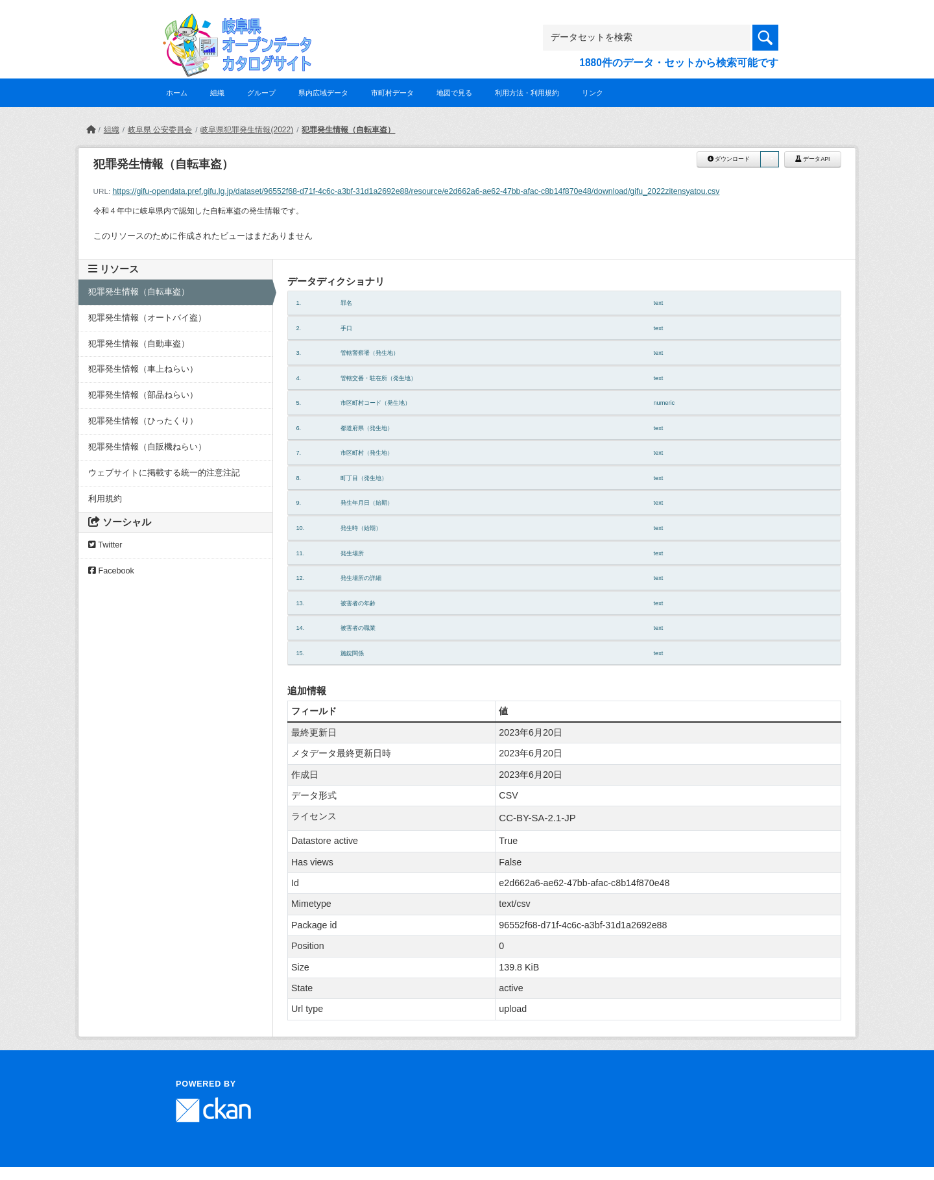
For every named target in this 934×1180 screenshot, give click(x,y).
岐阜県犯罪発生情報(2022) (246, 129)
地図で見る (454, 93)
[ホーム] (90, 129)
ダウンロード (729, 159)
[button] (769, 159)
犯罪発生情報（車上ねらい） (143, 369)
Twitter (105, 544)
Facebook (111, 570)
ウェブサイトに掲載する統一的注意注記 (164, 472)
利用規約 (105, 498)
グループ (261, 93)
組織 (217, 93)
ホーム (176, 93)
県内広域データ (323, 93)
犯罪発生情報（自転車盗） (348, 129)
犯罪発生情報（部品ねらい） (143, 395)
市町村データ (392, 93)
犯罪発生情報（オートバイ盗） (147, 317)
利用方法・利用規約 (527, 93)
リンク (592, 93)
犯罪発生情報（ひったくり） (143, 421)
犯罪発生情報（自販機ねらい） (147, 447)
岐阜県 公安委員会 (160, 129)
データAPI (812, 159)
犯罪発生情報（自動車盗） (138, 343)
